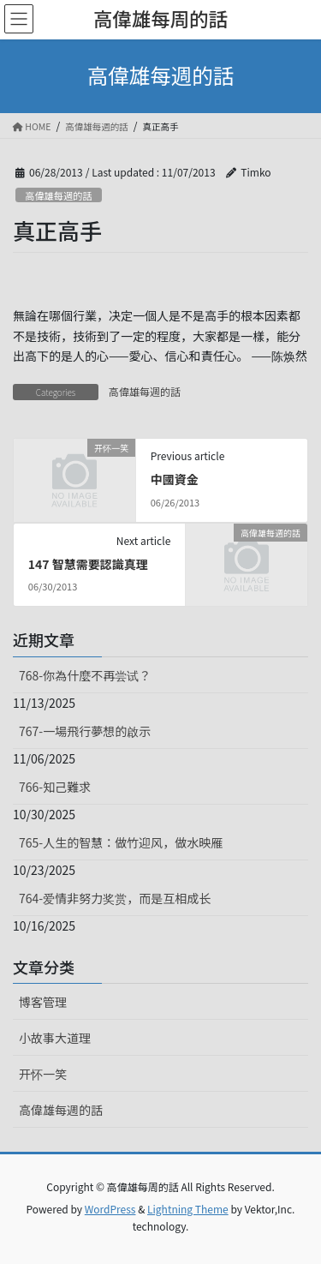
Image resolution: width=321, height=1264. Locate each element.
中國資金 (175, 479)
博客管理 (43, 1001)
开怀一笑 (43, 1073)
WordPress (110, 1208)
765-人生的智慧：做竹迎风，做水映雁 (121, 842)
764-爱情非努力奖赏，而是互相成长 (115, 898)
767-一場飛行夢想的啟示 (85, 731)
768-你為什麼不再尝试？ (85, 675)
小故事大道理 (55, 1037)
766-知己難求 (55, 786)
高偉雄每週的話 (58, 195)
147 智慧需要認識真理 (88, 563)
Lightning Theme (188, 1208)
